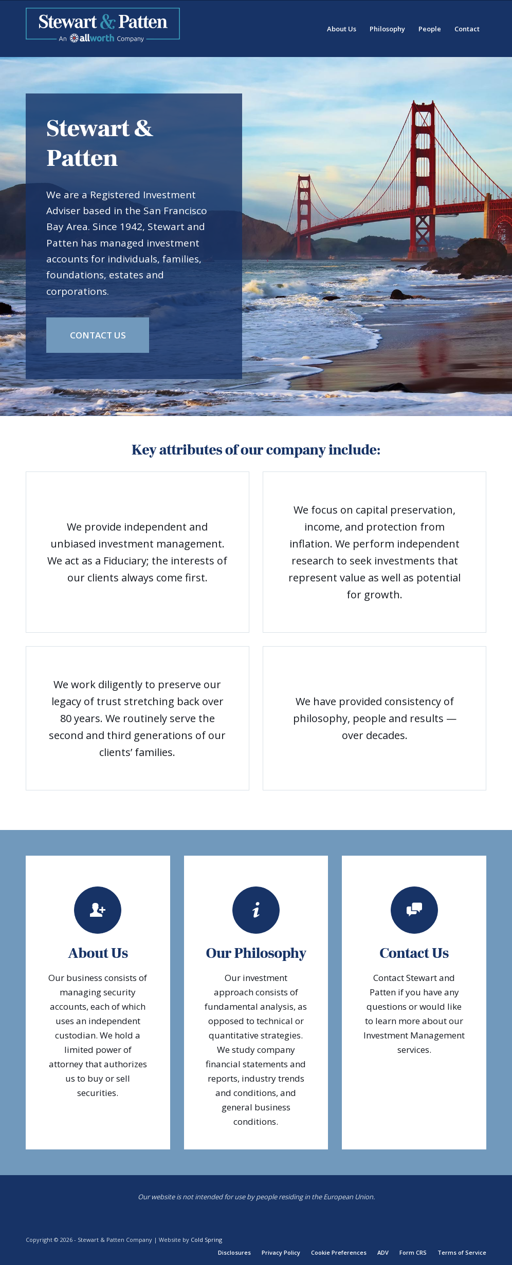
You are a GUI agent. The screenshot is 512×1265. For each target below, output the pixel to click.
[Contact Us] (97, 334)
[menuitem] (341, 29)
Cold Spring (206, 1239)
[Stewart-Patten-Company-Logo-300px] (103, 29)
